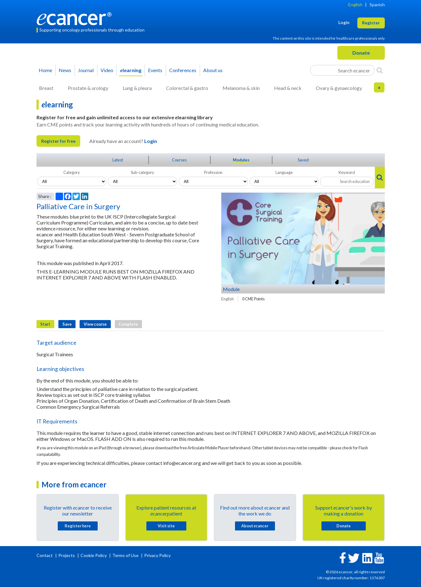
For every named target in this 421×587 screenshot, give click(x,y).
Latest (117, 159)
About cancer (254, 525)
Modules (241, 159)
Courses (179, 159)
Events (155, 70)
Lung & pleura (137, 88)
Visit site (166, 525)
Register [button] (371, 22)
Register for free (58, 141)
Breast (46, 88)
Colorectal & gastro (187, 88)
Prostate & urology (88, 88)
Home (45, 70)
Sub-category (142, 172)
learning (130, 70)
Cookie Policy (94, 555)
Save (67, 324)
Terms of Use (125, 555)
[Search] (379, 70)
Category (71, 172)
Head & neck (287, 88)
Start (45, 324)
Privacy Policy (157, 555)
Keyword (347, 172)
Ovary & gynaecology (339, 88)
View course (95, 324)
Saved (303, 159)
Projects (67, 555)
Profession (213, 172)
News (65, 70)
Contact (45, 555)
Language (284, 172)
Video (106, 70)
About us (213, 70)
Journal (86, 70)
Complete (128, 324)
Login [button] (344, 22)
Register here (78, 525)
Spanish (377, 4)
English (355, 4)
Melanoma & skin (241, 88)
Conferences (182, 70)
